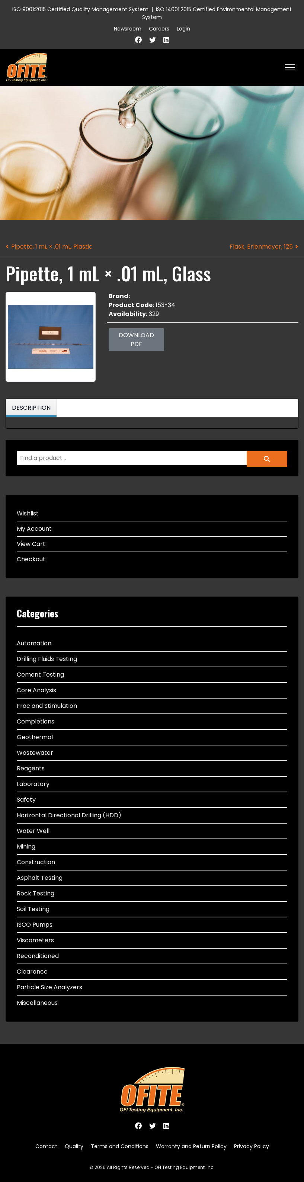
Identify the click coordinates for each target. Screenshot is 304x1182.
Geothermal (35, 737)
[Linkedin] (166, 40)
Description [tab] (31, 407)
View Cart (31, 544)
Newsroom (127, 28)
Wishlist (28, 513)
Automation (34, 643)
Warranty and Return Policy (191, 1146)
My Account (34, 528)
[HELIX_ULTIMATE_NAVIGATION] (290, 67)
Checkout (31, 559)
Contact (46, 1146)
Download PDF (136, 339)
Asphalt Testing (40, 877)
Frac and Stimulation (47, 706)
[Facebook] (138, 40)
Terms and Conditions (119, 1146)
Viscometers (35, 940)
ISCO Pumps (34, 924)
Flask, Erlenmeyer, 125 (261, 246)
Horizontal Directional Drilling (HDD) (69, 815)
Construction (36, 862)
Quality (74, 1146)
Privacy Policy (251, 1146)
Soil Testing (33, 909)
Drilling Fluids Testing (47, 659)
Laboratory (33, 784)
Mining (26, 846)
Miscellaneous (37, 1003)
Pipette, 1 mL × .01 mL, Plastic (52, 246)
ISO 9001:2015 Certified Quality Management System (80, 9)
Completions (35, 721)
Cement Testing (40, 674)
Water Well (33, 831)
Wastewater (35, 752)
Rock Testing (35, 893)
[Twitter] (152, 40)
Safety (26, 799)
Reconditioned (38, 956)
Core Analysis (36, 690)
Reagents (31, 768)
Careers (159, 28)
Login (183, 28)
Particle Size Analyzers (49, 987)
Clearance (32, 971)
